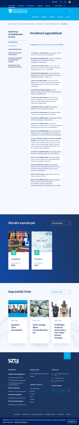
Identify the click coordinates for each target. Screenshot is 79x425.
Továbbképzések (39, 24)
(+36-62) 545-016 (59, 378)
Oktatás (43, 17)
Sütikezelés (17, 414)
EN (61, 2)
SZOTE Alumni (58, 5)
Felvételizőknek (21, 5)
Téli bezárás (38, 259)
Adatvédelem (25, 414)
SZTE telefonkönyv (35, 388)
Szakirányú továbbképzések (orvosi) (52, 24)
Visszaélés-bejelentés (37, 414)
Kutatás (52, 17)
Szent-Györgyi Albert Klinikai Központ (39, 373)
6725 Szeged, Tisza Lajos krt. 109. (61, 374)
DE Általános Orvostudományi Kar (17, 391)
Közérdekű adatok (50, 414)
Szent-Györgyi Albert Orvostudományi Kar (40, 328)
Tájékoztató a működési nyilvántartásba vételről (15, 59)
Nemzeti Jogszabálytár (46, 45)
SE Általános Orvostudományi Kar (16, 398)
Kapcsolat (54, 2)
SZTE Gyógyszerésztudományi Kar (17, 380)
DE (65, 2)
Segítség (68, 414)
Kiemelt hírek (14, 320)
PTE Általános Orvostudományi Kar (17, 404)
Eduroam (32, 391)
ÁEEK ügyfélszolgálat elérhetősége (14, 53)
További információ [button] (20, 422)
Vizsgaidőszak (15, 259)
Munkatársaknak (31, 5)
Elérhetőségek (12, 42)
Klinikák (32, 376)
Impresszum (61, 414)
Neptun (32, 396)
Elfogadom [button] (72, 421)
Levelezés (32, 394)
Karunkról (35, 17)
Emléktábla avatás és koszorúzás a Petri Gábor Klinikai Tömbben (60, 331)
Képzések (15, 24)
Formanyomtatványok (15, 49)
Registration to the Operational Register (14, 66)
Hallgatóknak (40, 5)
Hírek (67, 17)
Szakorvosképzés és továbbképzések (27, 24)
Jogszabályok (64, 24)
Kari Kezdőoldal (11, 5)
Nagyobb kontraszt (70, 2)
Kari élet (60, 17)
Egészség (48, 5)
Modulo (32, 402)
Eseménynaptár (57, 223)
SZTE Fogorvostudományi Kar (15, 377)
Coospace (32, 399)
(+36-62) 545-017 (59, 381)
